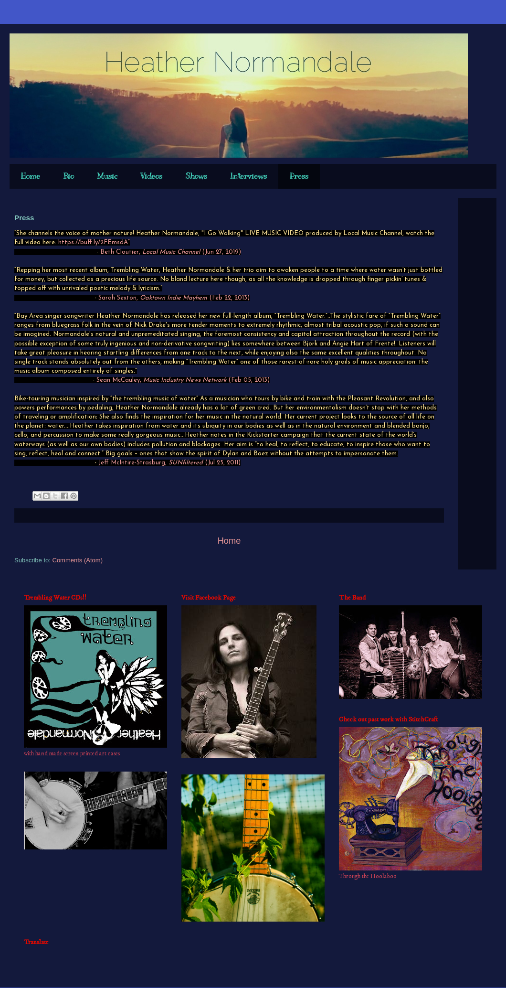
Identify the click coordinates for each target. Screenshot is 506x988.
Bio (68, 176)
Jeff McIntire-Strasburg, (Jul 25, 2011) (169, 463)
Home (30, 176)
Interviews (248, 176)
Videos (151, 176)
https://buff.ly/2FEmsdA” (94, 242)
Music (107, 176)
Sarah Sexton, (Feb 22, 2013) (174, 298)
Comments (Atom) (78, 560)
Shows (196, 176)
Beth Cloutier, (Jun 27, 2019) (170, 252)
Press (299, 176)
